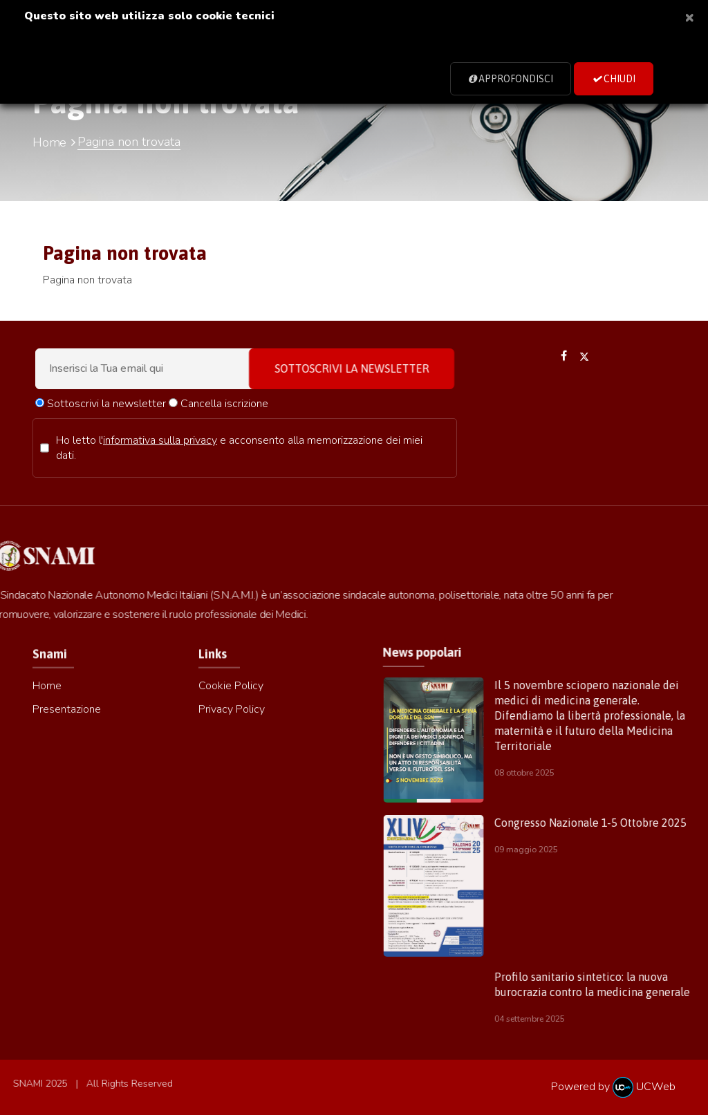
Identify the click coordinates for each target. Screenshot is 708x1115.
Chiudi (613, 78)
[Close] (689, 16)
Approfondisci (510, 78)
